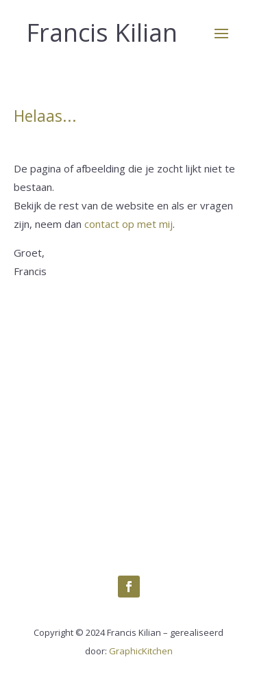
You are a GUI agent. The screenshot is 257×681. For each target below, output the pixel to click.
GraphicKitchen (141, 651)
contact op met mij (128, 224)
